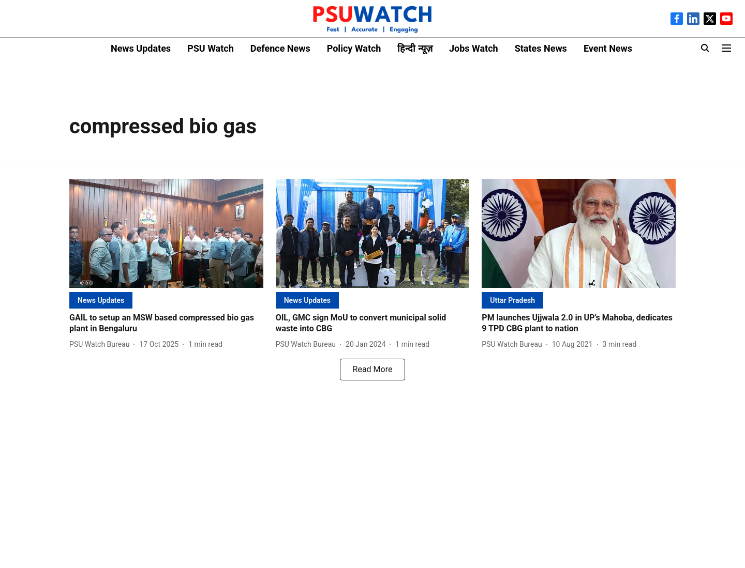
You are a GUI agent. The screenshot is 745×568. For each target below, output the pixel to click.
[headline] (166, 323)
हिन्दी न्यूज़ (414, 48)
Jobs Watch (473, 48)
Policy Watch (354, 48)
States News (541, 48)
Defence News (280, 48)
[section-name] (100, 300)
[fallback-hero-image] (166, 233)
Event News (608, 48)
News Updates (141, 48)
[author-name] (101, 344)
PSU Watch (210, 48)
